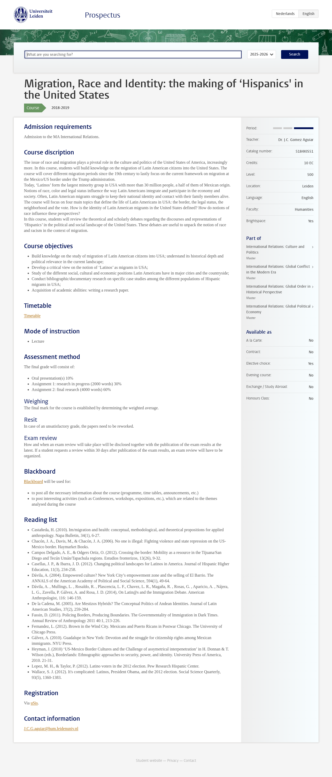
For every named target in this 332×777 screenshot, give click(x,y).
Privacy (173, 760)
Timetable (32, 315)
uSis (34, 703)
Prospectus (102, 15)
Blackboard (33, 481)
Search (294, 54)
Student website (149, 760)
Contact (190, 760)
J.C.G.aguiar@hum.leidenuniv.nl (51, 728)
